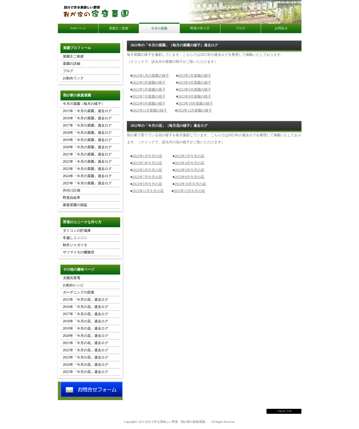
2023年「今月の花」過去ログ (85, 357)
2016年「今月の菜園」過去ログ (87, 118)
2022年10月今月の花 (190, 184)
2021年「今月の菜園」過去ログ (87, 154)
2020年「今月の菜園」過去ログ (87, 147)
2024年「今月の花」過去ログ (85, 364)
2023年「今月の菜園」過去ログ (87, 169)
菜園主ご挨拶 (73, 56)
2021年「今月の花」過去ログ (85, 343)
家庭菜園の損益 (75, 205)
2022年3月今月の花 (147, 163)
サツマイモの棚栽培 (78, 252)
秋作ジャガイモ (75, 245)
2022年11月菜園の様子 (149, 110)
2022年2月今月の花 (189, 156)
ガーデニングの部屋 (78, 292)
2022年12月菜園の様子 (194, 110)
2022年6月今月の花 (189, 170)
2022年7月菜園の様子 (149, 96)
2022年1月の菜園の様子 (150, 75)
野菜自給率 (71, 198)
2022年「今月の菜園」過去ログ (87, 161)
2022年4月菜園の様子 (194, 82)
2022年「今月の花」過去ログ (85, 350)
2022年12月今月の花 (189, 191)
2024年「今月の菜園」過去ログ (87, 176)
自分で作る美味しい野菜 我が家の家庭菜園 (277, 2)
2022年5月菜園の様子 (149, 89)
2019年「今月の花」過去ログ (85, 328)
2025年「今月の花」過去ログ (85, 372)
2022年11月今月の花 (148, 191)
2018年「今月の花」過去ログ (85, 321)
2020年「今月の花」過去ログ (85, 336)
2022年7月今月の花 (147, 177)
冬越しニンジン (75, 238)
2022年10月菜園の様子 (195, 103)
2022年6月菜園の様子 (194, 89)
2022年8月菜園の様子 (194, 96)
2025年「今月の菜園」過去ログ (87, 183)
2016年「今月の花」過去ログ (85, 307)
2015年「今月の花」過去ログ (85, 299)
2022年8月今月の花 (189, 177)
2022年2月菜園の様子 (194, 75)
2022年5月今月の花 (147, 170)
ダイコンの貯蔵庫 (77, 230)
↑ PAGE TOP (284, 411)
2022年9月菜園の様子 (149, 103)
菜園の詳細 (71, 64)
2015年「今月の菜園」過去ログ (87, 111)
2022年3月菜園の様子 (149, 82)
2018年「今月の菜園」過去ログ (87, 133)
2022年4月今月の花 (189, 163)
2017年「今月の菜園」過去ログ (87, 125)
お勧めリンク (73, 78)
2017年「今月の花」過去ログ (85, 314)
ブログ (68, 71)
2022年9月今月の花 (147, 184)
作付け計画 (71, 190)
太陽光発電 (71, 278)
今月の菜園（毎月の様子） (84, 104)
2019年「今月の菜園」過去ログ (87, 140)
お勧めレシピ (73, 285)
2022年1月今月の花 (147, 156)
